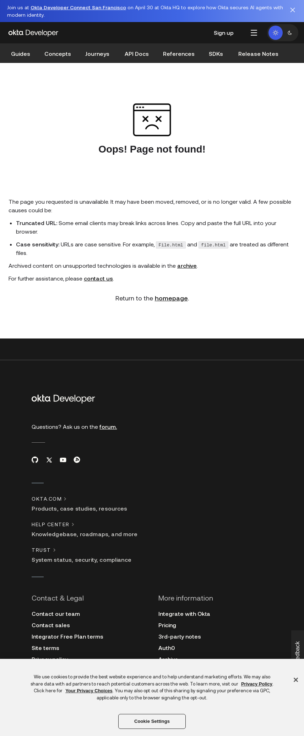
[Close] (296, 680)
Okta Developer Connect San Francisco (78, 7)
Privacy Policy (256, 684)
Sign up (224, 32)
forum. (108, 426)
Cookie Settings (152, 721)
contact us (98, 278)
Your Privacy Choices (89, 690)
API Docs (137, 53)
